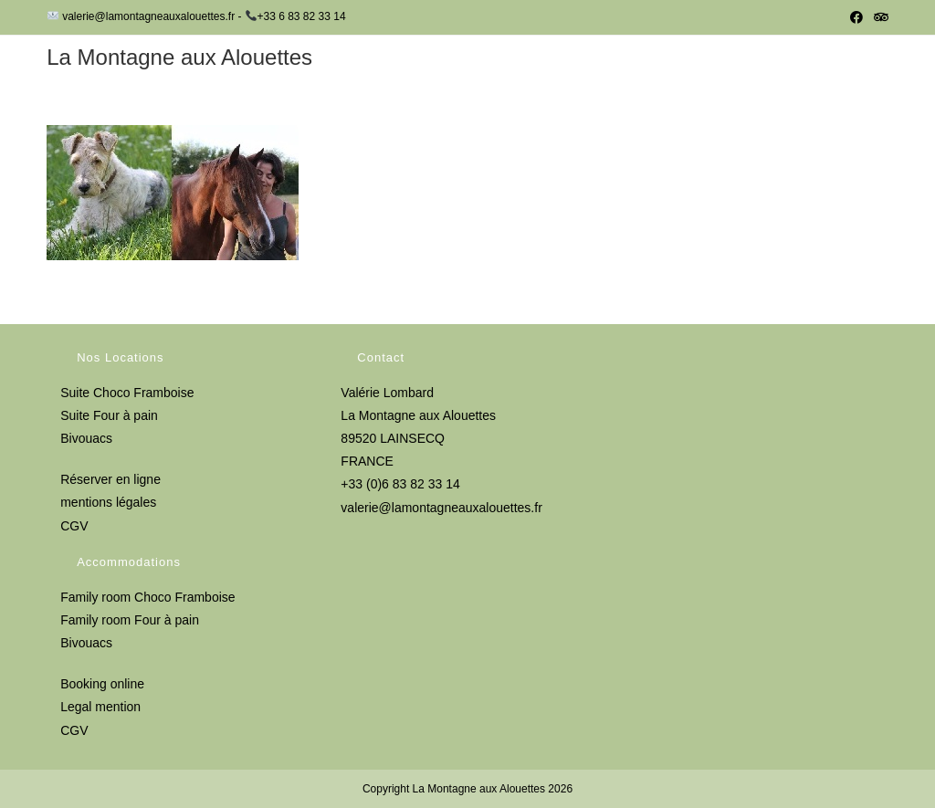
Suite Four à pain (109, 415)
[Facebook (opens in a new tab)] (856, 17)
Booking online (102, 684)
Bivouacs (86, 438)
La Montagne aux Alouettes (179, 57)
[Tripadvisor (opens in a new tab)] (878, 17)
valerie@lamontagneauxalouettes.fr (441, 507)
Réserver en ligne (110, 479)
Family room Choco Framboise (147, 597)
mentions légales (108, 502)
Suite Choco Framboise (127, 392)
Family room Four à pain (129, 620)
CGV (74, 526)
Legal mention (100, 706)
